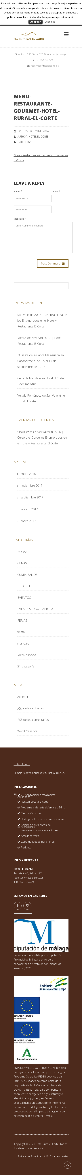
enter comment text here (43, 237)
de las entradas (30, 708)
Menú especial (27, 655)
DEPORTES (25, 586)
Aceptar (35, 21)
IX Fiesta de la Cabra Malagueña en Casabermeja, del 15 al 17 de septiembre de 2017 (40, 361)
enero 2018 (28, 474)
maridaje (23, 643)
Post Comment (52, 263)
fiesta (21, 632)
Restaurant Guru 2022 (52, 773)
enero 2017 (28, 521)
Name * (18, 191)
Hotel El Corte (39, 136)
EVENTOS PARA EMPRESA (35, 609)
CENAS (22, 563)
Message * (20, 218)
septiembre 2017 (31, 497)
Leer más (50, 21)
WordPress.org (27, 731)
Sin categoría (25, 666)
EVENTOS (24, 597)
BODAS (22, 552)
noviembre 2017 (31, 485)
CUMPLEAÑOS (27, 574)
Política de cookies (57, 1156)
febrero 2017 (29, 509)
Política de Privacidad (32, 1156)
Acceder (22, 697)
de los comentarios (33, 719)
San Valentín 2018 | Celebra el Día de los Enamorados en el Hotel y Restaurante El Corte (42, 320)
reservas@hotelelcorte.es (28, 877)
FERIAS (22, 620)
